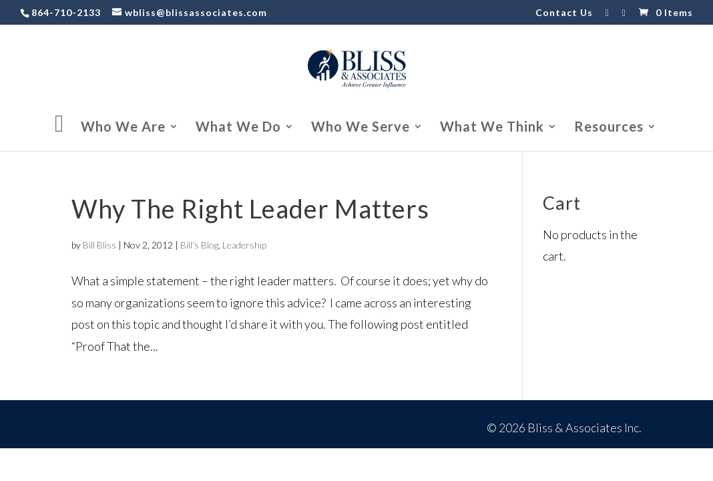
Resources (609, 128)
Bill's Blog (199, 245)
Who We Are (123, 128)
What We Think (492, 128)
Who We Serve (360, 128)
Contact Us (564, 13)
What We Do (238, 128)
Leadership (244, 245)
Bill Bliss (99, 245)
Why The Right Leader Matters (250, 208)
